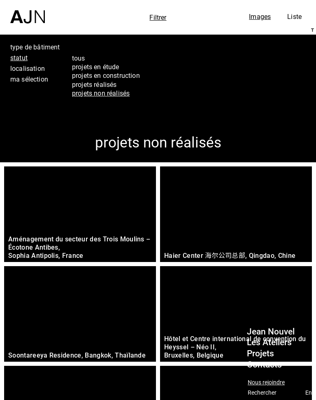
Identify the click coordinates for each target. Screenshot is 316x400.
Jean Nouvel (271, 331)
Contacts (264, 364)
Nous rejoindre (266, 382)
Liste (294, 16)
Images (260, 16)
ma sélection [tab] (29, 79)
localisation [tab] (27, 68)
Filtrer (157, 17)
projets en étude (95, 66)
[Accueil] (27, 11)
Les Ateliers (269, 342)
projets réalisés (94, 84)
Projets (260, 353)
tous (78, 58)
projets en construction (106, 75)
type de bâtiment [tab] (35, 46)
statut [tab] (19, 57)
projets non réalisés (101, 93)
